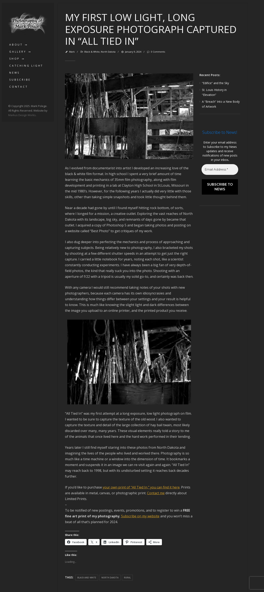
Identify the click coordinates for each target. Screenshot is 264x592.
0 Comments (156, 51)
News (14, 72)
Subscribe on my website (140, 516)
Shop (14, 58)
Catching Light (26, 65)
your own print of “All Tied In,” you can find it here (141, 487)
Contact (18, 86)
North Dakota (108, 51)
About (16, 44)
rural (127, 577)
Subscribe (20, 79)
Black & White (92, 51)
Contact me (156, 493)
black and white (86, 577)
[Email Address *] (220, 169)
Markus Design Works (22, 115)
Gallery (17, 51)
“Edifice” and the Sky (215, 83)
